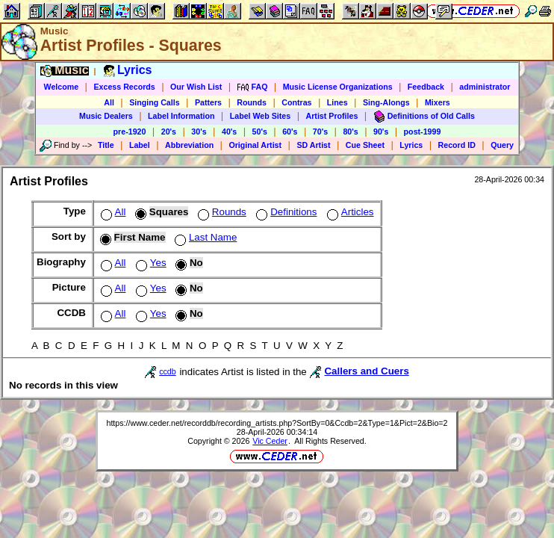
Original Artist (254, 144)
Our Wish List (196, 86)
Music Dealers (106, 115)
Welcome (61, 86)
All (109, 102)
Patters (208, 102)
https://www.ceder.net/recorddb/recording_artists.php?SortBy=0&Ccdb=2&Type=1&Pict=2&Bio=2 (276, 422)
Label (139, 144)
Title (106, 144)
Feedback (426, 86)
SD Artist (313, 144)
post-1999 (422, 131)
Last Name (204, 237)
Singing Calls (154, 102)
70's (320, 131)
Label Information (181, 115)
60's (289, 131)
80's (350, 131)
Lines (337, 102)
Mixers (437, 102)
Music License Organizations (338, 86)
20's (168, 131)
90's (380, 131)
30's (198, 131)
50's (259, 131)
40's (229, 131)
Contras (296, 102)
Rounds (252, 102)
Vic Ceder (269, 440)
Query (502, 144)
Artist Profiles (332, 115)
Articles (349, 211)
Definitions (285, 211)
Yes (149, 262)
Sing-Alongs (386, 102)
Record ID (457, 144)
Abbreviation (189, 144)
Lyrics (411, 144)
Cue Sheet (365, 144)
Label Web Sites (260, 115)
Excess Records (124, 86)
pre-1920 (129, 131)
